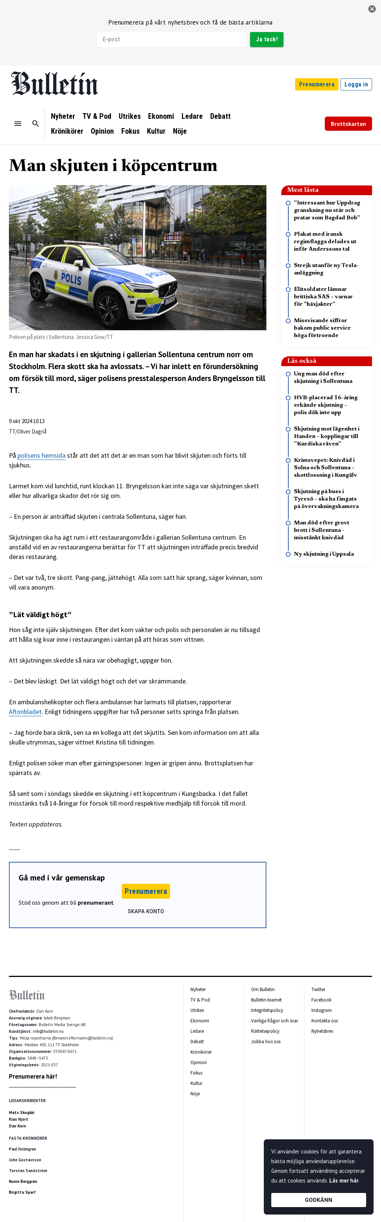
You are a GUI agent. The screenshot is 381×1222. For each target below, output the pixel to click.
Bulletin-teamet (266, 1000)
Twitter (318, 989)
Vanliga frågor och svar (274, 1021)
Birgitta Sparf (22, 1192)
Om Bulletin (263, 989)
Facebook (321, 1000)
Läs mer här (343, 1180)
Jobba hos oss (266, 1041)
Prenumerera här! (33, 1076)
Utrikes (130, 116)
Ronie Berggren (23, 1181)
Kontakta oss (324, 1021)
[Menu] (18, 124)
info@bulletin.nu (48, 1031)
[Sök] (36, 124)
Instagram (321, 1010)
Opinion (102, 131)
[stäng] (372, 9)
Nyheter (63, 116)
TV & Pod (97, 116)
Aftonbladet (25, 711)
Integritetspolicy (267, 1010)
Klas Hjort (18, 1119)
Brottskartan (348, 123)
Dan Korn (17, 1126)
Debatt (220, 116)
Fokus (130, 131)
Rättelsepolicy (265, 1031)
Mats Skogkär (22, 1112)
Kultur (156, 131)
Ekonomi (161, 116)
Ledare (192, 116)
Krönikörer (67, 131)
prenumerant (95, 902)
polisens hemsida (41, 455)
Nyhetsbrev (322, 1031)
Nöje (180, 131)
